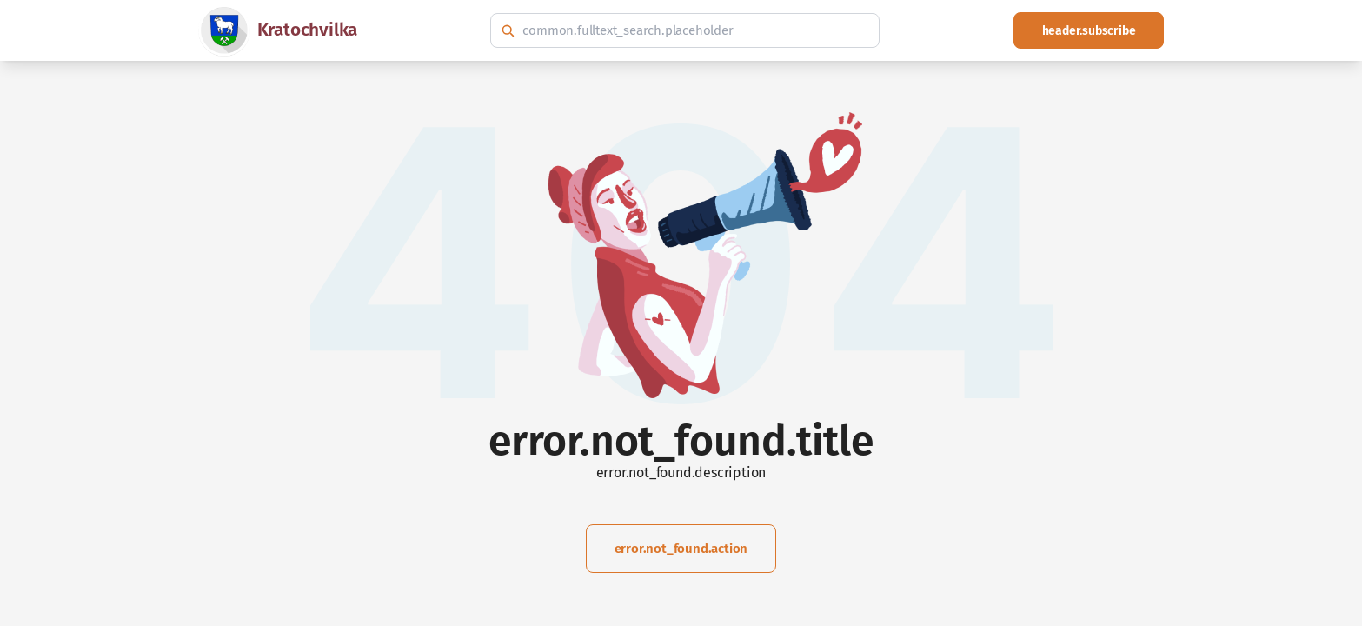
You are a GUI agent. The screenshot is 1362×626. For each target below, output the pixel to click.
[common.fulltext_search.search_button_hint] (508, 30)
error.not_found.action (681, 548)
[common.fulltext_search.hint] (685, 30)
